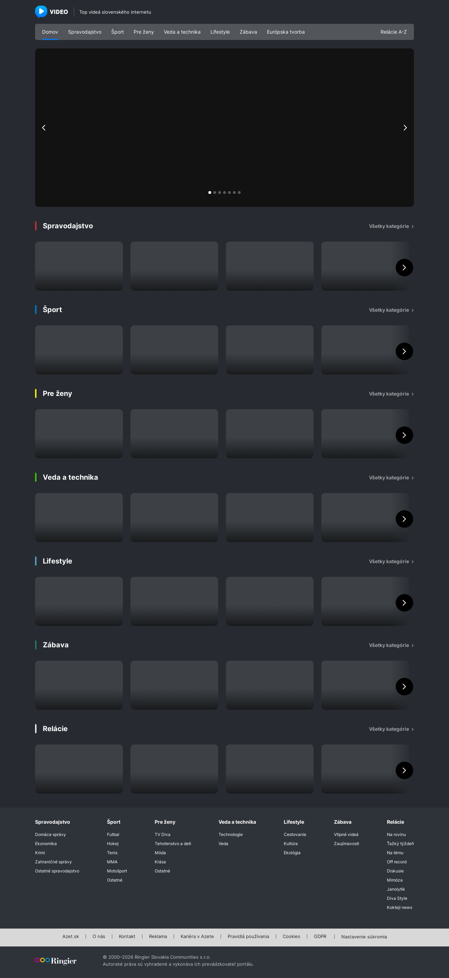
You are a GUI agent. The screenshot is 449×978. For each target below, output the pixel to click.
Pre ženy (144, 32)
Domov (50, 32)
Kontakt (127, 936)
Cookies (291, 936)
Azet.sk (70, 936)
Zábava (248, 32)
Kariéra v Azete (197, 936)
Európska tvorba (286, 32)
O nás (99, 936)
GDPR (320, 936)
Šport (117, 32)
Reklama (158, 936)
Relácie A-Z (394, 32)
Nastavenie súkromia (364, 937)
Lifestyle (220, 32)
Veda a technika (182, 32)
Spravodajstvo (84, 32)
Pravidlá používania (248, 936)
